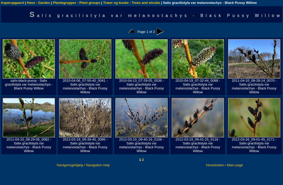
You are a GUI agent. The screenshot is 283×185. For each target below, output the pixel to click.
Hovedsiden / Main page (224, 165)
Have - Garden (38, 3)
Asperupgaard (12, 3)
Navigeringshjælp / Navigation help (83, 165)
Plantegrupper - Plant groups (76, 3)
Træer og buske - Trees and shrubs (131, 3)
